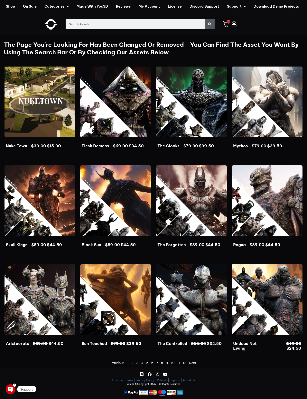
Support (236, 6)
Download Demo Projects (276, 6)
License (175, 6)
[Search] (210, 24)
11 (178, 363)
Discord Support (204, 6)
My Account (149, 6)
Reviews (123, 6)
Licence (117, 380)
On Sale (30, 6)
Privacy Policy (145, 380)
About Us (189, 380)
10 (172, 363)
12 (184, 363)
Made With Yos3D (92, 6)
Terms (129, 380)
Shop (10, 6)
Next (192, 363)
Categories (56, 6)
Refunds (162, 380)
